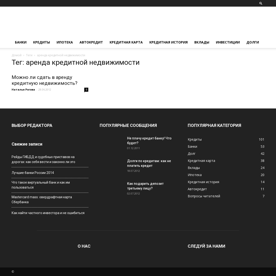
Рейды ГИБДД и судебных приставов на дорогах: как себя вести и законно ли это (43, 159)
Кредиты (41, 42)
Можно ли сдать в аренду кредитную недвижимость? (44, 80)
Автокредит (91, 42)
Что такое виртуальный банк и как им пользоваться (41, 185)
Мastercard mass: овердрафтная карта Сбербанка (42, 199)
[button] (260, 3)
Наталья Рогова (23, 89)
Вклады (201, 42)
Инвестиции (228, 42)
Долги (252, 42)
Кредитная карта (126, 42)
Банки (21, 42)
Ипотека (65, 42)
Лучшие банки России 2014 (33, 173)
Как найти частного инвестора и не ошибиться (48, 213)
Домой (17, 55)
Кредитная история (168, 42)
